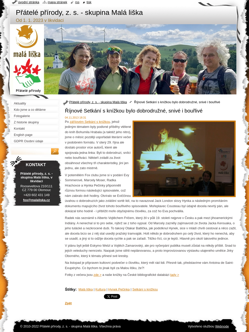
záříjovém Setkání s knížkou (90, 122)
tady (173, 275)
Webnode (222, 326)
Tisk (89, 2)
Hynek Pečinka (119, 289)
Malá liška (85, 289)
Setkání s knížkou (145, 289)
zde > (98, 275)
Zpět (68, 303)
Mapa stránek (57, 2)
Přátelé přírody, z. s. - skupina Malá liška (98, 102)
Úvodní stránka (28, 2)
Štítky (70, 289)
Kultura (100, 289)
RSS (77, 2)
